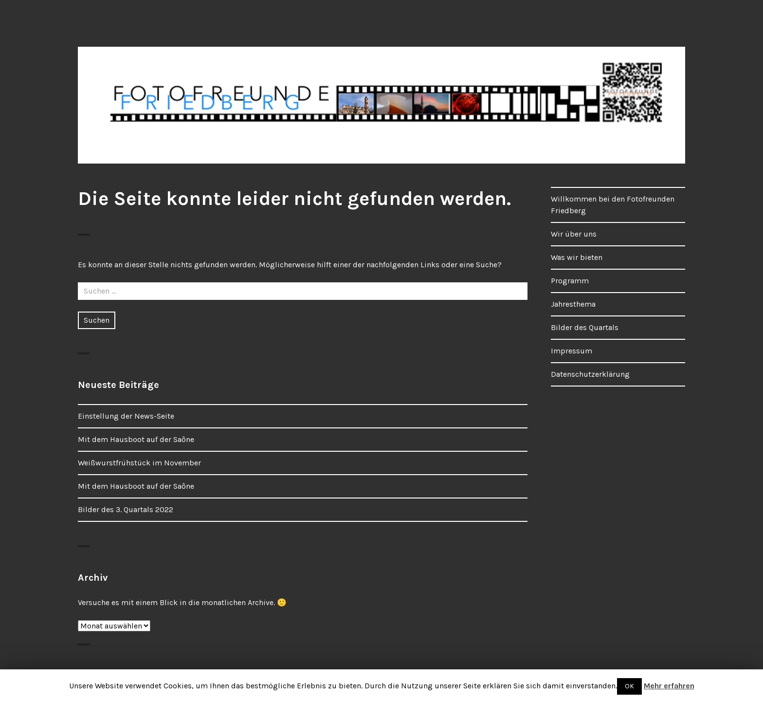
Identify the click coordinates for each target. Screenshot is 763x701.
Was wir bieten (576, 257)
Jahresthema (573, 304)
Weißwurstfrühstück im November (139, 462)
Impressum (571, 350)
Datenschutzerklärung (590, 374)
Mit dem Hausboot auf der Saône (136, 439)
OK (629, 686)
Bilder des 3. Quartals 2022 (125, 509)
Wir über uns (574, 234)
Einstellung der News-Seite (126, 416)
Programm (570, 280)
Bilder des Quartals (584, 327)
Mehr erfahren (669, 685)
